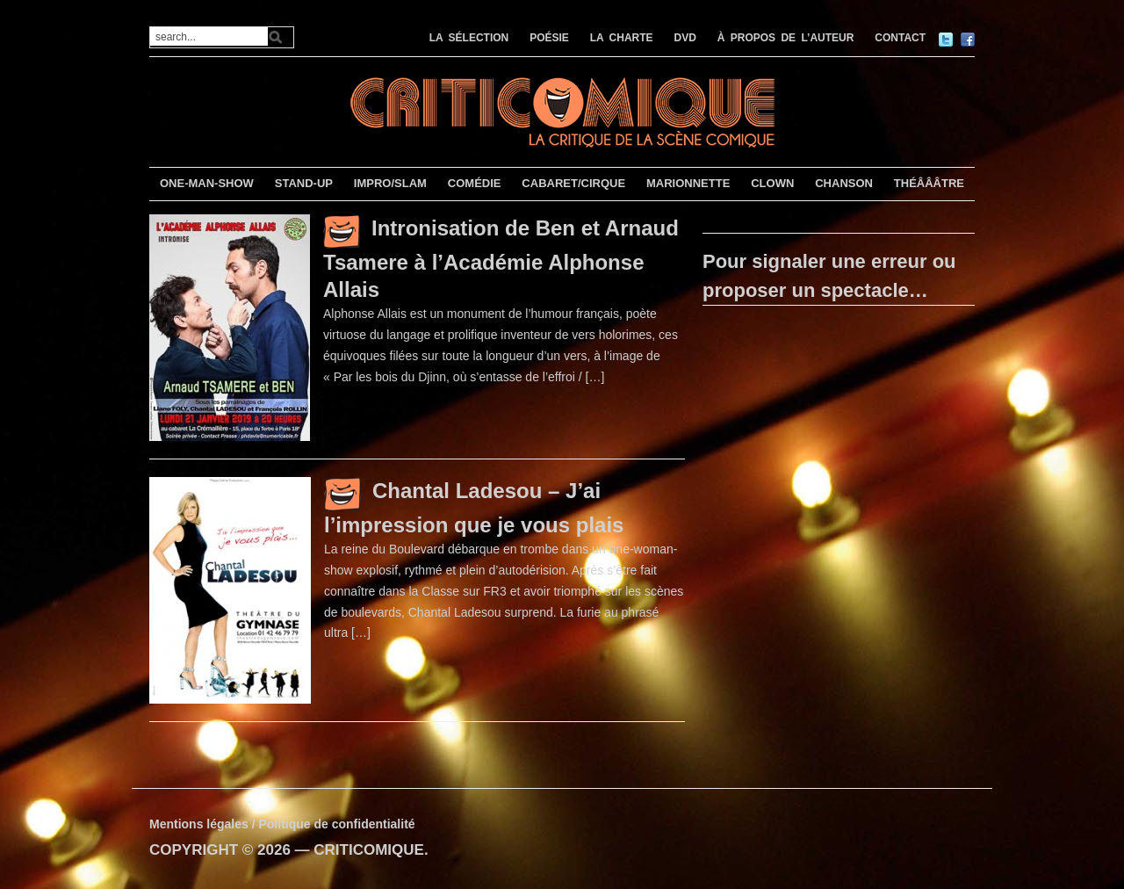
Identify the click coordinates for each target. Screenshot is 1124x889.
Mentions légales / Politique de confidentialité (282, 824)
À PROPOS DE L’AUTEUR (785, 38)
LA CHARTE (621, 38)
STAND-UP (304, 183)
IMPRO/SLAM (390, 183)
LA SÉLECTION (469, 38)
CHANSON (844, 183)
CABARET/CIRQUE (573, 183)
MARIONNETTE (688, 183)
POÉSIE (549, 38)
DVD (685, 38)
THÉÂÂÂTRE (929, 183)
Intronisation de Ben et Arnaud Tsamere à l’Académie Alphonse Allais (501, 258)
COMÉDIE (474, 183)
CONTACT (900, 38)
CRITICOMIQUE (368, 850)
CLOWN (772, 183)
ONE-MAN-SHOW (207, 183)
